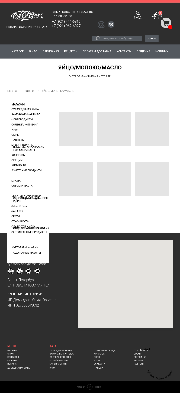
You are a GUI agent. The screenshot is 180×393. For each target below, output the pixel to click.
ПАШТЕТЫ (139, 364)
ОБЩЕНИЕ (143, 51)
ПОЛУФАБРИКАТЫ (59, 360)
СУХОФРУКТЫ (141, 350)
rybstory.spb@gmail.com (27, 264)
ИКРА (52, 368)
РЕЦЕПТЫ (70, 51)
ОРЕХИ (137, 354)
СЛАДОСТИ (99, 364)
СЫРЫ (97, 357)
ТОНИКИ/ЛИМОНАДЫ (104, 350)
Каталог (29, 90)
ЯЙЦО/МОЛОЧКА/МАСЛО (58, 90)
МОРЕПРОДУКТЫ (58, 364)
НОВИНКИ (162, 51)
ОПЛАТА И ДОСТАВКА (96, 51)
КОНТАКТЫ (124, 51)
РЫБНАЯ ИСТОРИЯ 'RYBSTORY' (27, 26)
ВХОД (138, 17)
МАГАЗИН (18, 104)
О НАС (33, 51)
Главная (12, 90)
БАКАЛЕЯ (138, 360)
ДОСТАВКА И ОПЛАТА (18, 368)
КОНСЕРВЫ (99, 354)
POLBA (97, 360)
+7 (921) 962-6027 (66, 26)
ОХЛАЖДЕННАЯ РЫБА (61, 350)
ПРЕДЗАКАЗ (51, 51)
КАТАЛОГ (18, 51)
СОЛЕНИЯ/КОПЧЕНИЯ (61, 357)
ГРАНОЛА (98, 368)
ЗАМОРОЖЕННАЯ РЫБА (61, 354)
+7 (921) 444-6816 (66, 21)
